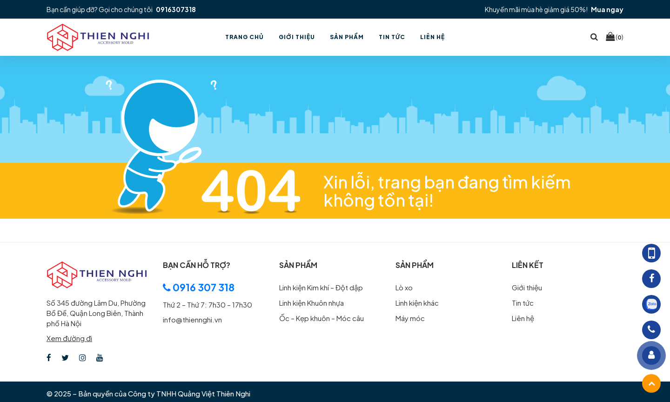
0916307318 (176, 9)
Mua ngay (607, 9)
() (614, 37)
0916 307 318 (198, 287)
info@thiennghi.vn (192, 319)
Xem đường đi (69, 338)
